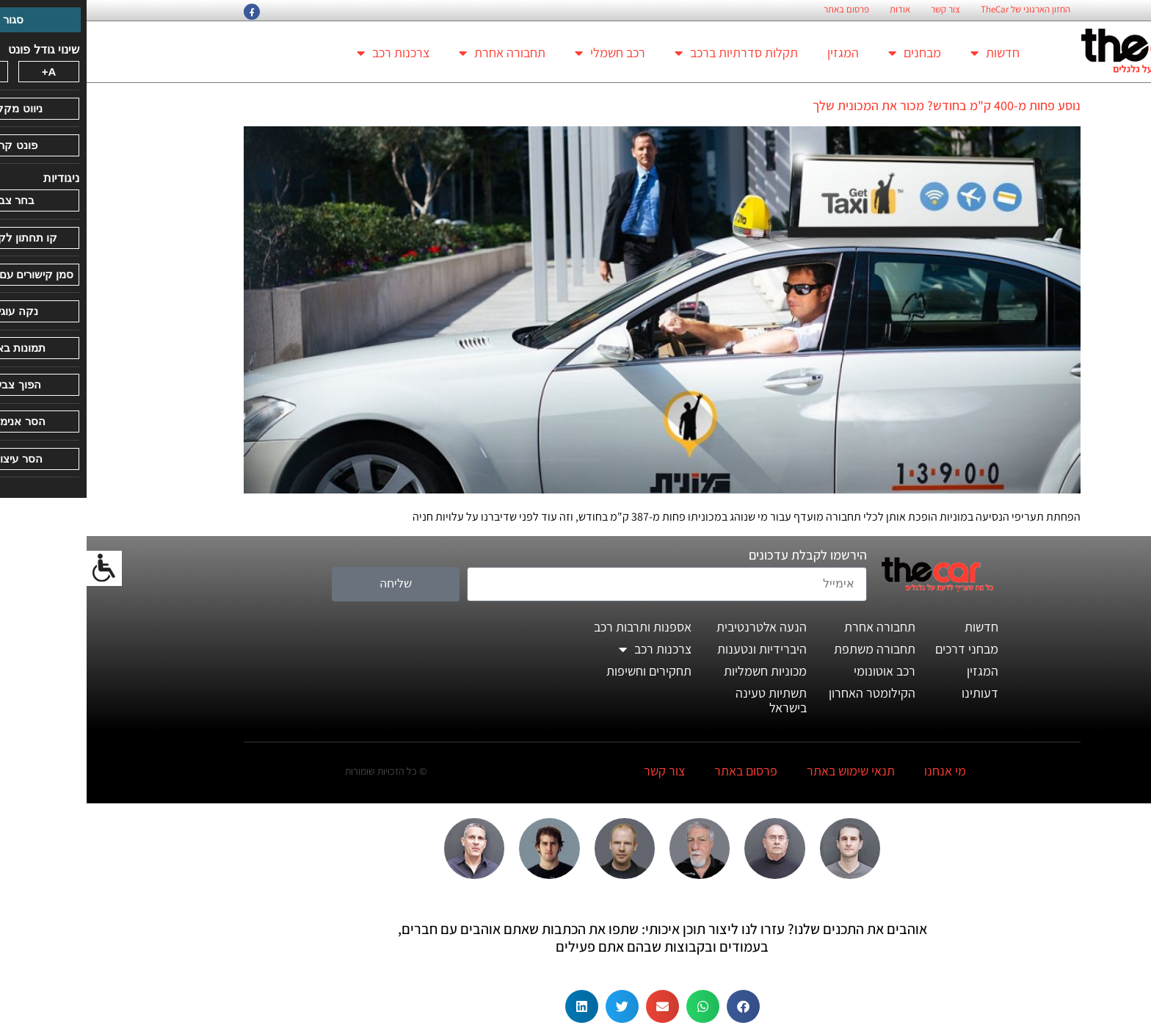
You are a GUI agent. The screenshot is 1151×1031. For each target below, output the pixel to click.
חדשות (908, 53)
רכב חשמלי (523, 53)
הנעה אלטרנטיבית (675, 626)
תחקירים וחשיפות (562, 670)
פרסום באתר (760, 9)
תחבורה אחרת (415, 53)
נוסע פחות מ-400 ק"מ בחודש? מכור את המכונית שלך (860, 105)
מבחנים (828, 53)
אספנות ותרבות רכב (556, 626)
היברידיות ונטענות (675, 648)
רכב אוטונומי (798, 670)
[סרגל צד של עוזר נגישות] (17, 568)
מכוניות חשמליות (678, 670)
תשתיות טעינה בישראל (684, 700)
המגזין (756, 52)
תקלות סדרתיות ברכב (649, 53)
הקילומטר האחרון (785, 692)
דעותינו (893, 692)
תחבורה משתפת (788, 648)
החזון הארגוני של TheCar (939, 9)
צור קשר (859, 9)
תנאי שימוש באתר (764, 770)
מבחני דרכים (880, 648)
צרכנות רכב (306, 53)
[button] (656, 1006)
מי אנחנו (858, 770)
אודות (813, 9)
